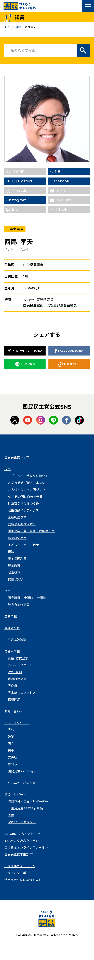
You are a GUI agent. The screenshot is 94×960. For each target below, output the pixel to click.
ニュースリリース (16, 723)
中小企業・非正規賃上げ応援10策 (31, 531)
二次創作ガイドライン (19, 866)
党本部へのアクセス (22, 693)
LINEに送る (25, 364)
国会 (11, 744)
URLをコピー (69, 364)
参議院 (41, 598)
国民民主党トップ (16, 457)
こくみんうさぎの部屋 (20, 783)
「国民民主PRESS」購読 (25, 808)
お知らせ (14, 764)
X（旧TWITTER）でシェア (25, 351)
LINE (60, 171)
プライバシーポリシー (19, 873)
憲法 (11, 552)
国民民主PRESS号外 (22, 771)
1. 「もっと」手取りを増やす (28, 476)
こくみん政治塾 (15, 640)
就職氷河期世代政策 (22, 524)
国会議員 (14, 598)
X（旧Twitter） (25, 181)
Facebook (64, 181)
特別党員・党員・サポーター (28, 801)
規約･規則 (15, 672)
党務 (11, 730)
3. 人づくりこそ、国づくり (26, 490)
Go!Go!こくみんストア (20, 834)
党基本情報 (12, 651)
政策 (7, 469)
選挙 (11, 750)
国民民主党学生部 (16, 854)
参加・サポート (15, 794)
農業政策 (14, 565)
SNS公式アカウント (22, 822)
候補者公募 (12, 628)
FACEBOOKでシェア (69, 351)
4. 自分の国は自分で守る (25, 496)
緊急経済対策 (17, 538)
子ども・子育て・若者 (23, 545)
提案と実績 (15, 579)
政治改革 (14, 572)
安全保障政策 (17, 558)
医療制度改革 (17, 517)
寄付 (11, 815)
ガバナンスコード (20, 665)
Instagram (21, 200)
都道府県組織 (17, 679)
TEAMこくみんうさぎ (20, 841)
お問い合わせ (13, 711)
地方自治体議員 (19, 605)
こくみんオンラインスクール (24, 847)
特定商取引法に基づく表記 (23, 880)
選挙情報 (10, 616)
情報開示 (14, 699)
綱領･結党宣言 (18, 658)
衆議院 (28, 598)
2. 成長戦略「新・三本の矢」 (28, 483)
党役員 (12, 686)
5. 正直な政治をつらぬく (25, 503)
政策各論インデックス (23, 510)
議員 (7, 591)
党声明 (12, 757)
